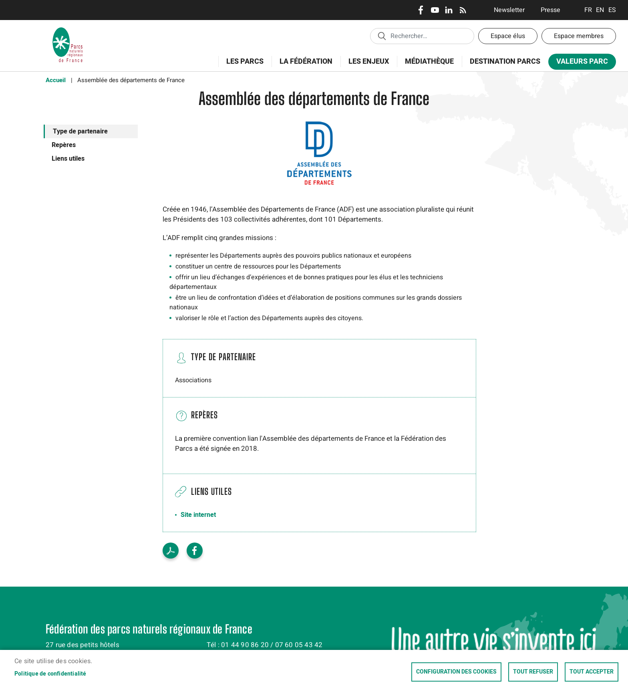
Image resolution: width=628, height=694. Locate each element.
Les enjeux (366, 65)
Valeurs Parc (579, 63)
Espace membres (579, 36)
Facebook (421, 10)
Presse (550, 10)
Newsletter (509, 10)
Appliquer (381, 35)
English (600, 10)
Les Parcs (242, 65)
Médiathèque (429, 61)
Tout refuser (533, 672)
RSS (463, 10)
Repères (64, 145)
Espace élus (508, 36)
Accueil (56, 80)
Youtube (435, 10)
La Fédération (303, 65)
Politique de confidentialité (50, 674)
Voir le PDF (171, 551)
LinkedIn (449, 10)
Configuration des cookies (456, 672)
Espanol (612, 10)
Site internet (198, 515)
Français (588, 10)
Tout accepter (592, 672)
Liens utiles (68, 158)
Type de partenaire (80, 131)
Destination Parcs (505, 61)
